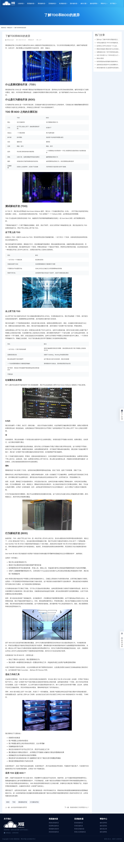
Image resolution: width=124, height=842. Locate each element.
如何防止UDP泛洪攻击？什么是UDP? (106, 46)
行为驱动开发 (34, 802)
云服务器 (20, 3)
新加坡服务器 (78, 823)
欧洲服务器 (62, 3)
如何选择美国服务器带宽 (19, 807)
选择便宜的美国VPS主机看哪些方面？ (106, 65)
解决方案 (83, 3)
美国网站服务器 (54, 826)
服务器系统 (103, 826)
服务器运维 (103, 829)
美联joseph (9, 40)
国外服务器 (73, 3)
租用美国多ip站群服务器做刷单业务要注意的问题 (107, 62)
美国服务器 (30, 3)
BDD (7, 802)
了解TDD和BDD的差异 (20, 27)
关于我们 (113, 3)
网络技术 (9, 27)
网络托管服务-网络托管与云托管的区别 (107, 49)
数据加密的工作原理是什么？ (79, 807)
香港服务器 (41, 3)
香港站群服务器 (79, 829)
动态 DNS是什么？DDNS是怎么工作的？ (107, 55)
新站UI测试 (100, 58)
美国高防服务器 (54, 832)
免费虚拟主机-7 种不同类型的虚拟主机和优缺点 (107, 52)
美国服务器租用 (54, 829)
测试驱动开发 (22, 802)
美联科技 (3, 27)
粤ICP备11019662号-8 (28, 839)
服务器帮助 (93, 3)
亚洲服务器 (52, 3)
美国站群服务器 (54, 823)
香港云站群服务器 (80, 832)
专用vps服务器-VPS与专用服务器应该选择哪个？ (107, 43)
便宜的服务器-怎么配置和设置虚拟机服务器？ (107, 68)
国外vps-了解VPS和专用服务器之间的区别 (107, 40)
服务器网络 (103, 832)
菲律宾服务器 (78, 826)
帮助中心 (103, 3)
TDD (13, 802)
